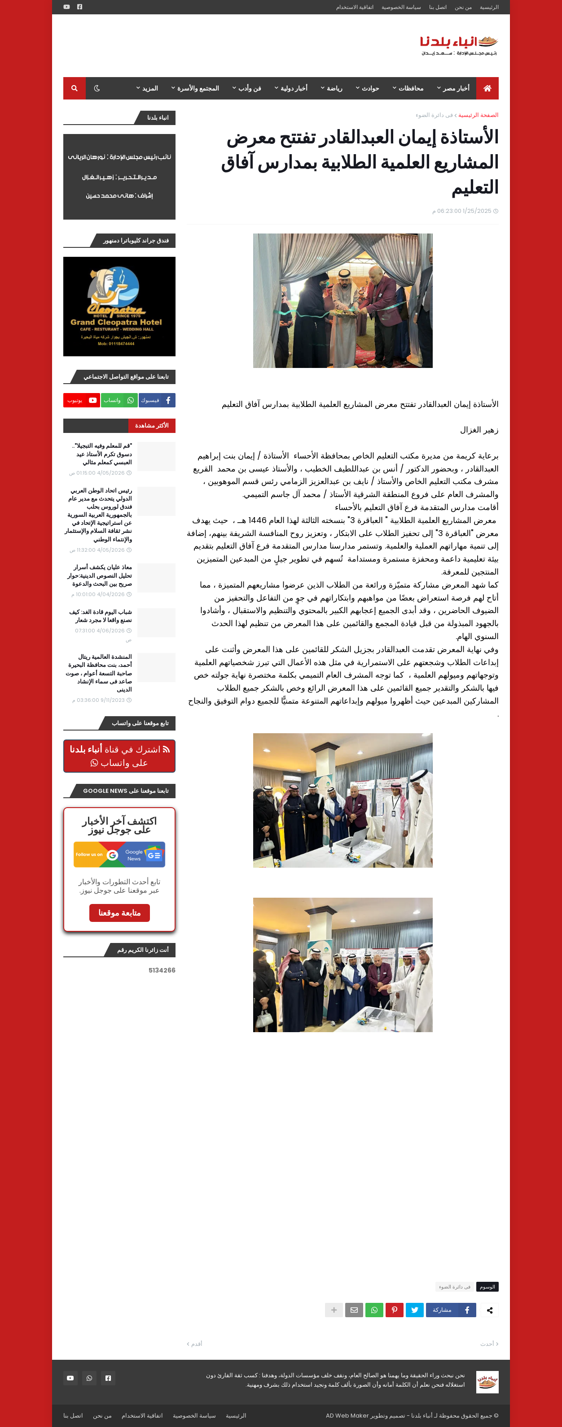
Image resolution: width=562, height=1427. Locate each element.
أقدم (196, 1344)
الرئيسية (489, 7)
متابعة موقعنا (119, 912)
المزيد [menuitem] (150, 88)
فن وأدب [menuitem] (249, 88)
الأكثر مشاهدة (152, 425)
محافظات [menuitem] (411, 88)
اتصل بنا (438, 7)
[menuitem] (487, 88)
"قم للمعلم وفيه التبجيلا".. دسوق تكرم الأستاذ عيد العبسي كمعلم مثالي (102, 454)
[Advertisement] (226, 46)
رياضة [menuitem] (334, 88)
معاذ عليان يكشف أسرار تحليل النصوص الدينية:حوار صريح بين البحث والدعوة (99, 575)
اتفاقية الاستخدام (354, 7)
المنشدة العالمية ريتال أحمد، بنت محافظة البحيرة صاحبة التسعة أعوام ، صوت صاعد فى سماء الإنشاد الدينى (99, 673)
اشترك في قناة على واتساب (120, 756)
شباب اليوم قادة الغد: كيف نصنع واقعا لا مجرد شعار (100, 616)
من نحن (463, 7)
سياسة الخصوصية (401, 7)
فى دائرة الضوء (434, 115)
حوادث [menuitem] (370, 88)
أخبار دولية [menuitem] (294, 88)
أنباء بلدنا (422, 1415)
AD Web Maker (347, 1415)
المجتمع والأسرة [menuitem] (198, 88)
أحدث (487, 1344)
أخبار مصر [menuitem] (456, 88)
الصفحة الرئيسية (478, 115)
